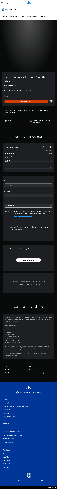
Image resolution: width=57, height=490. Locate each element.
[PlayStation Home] (28, 3)
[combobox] (28, 185)
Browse (42, 16)
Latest (5, 16)
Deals (22, 16)
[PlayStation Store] (10, 9)
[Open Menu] (2, 3)
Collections (14, 16)
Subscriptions (32, 16)
